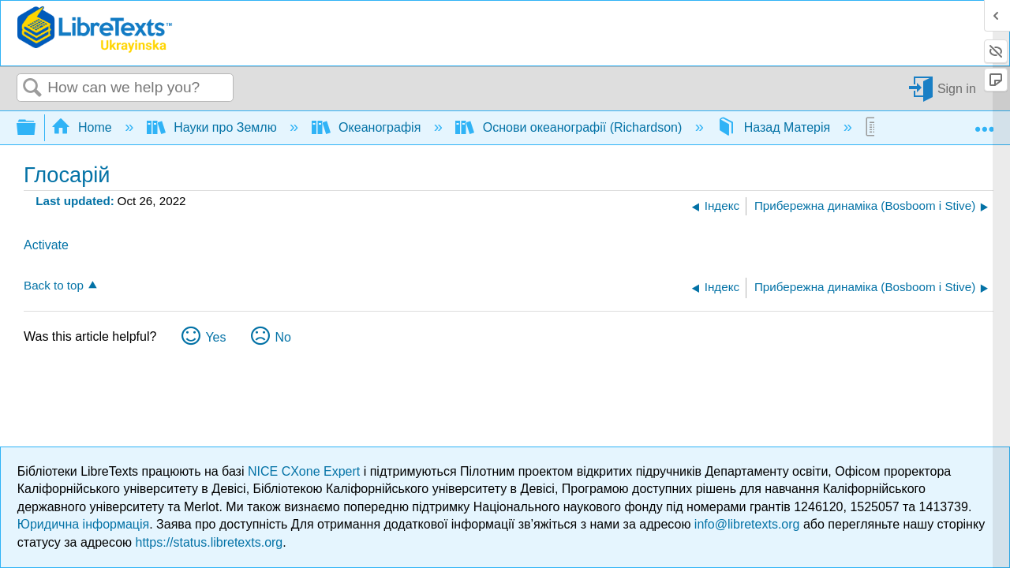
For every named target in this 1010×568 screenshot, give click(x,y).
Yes (215, 337)
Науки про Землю (213, 127)
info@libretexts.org (747, 524)
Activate (46, 245)
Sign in (956, 88)
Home (83, 127)
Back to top (54, 285)
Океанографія (368, 127)
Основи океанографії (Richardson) (570, 127)
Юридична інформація (83, 524)
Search (32, 88)
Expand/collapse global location (983, 123)
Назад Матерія (774, 127)
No (282, 337)
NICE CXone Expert (306, 471)
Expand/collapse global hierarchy (36, 128)
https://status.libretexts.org (209, 542)
